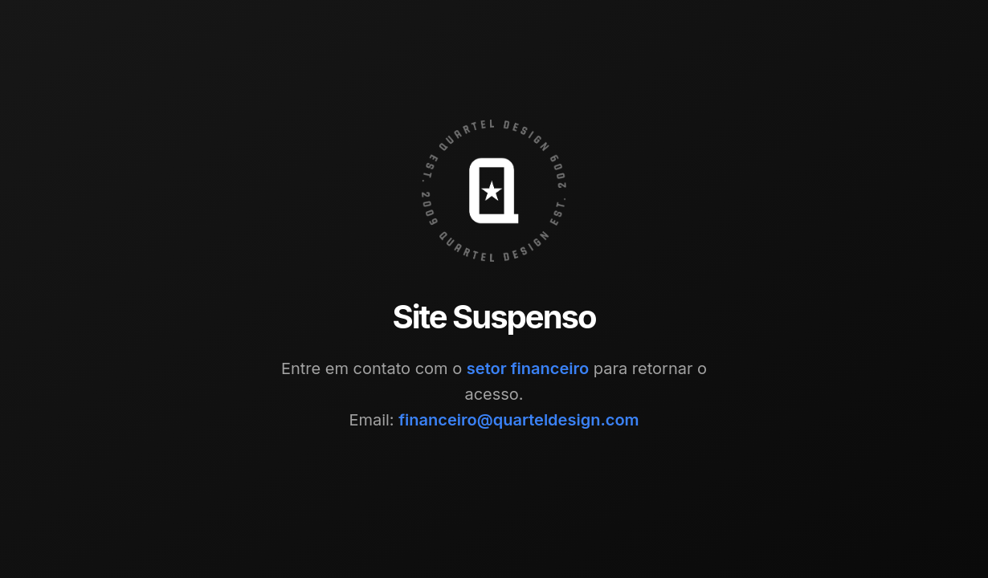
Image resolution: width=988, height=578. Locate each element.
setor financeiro (528, 368)
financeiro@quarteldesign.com (518, 419)
